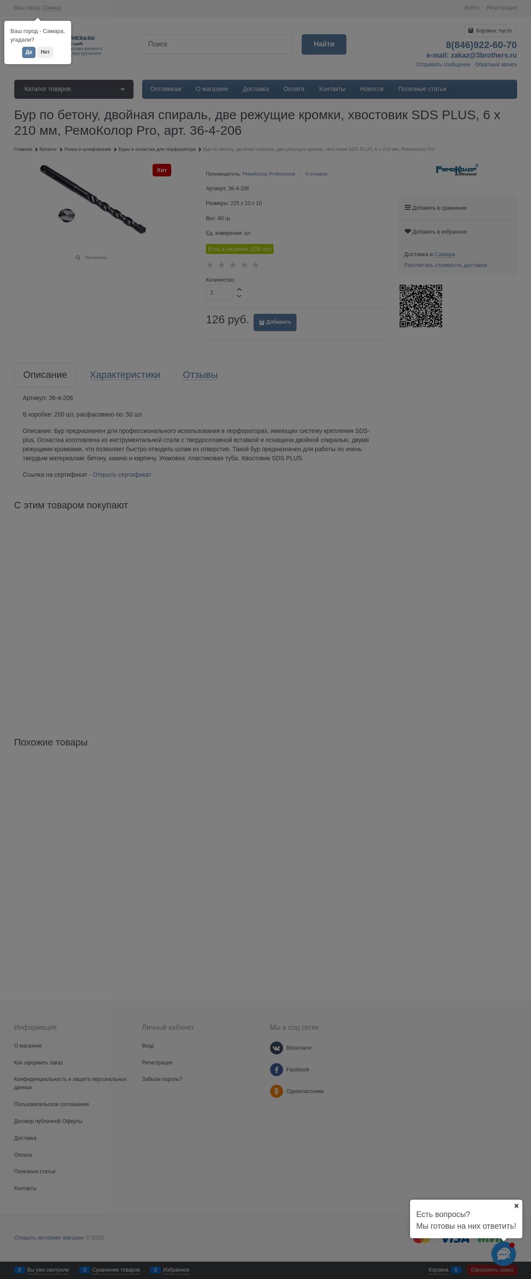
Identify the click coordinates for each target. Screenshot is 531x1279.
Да (29, 52)
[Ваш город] (516, 1205)
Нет (45, 52)
